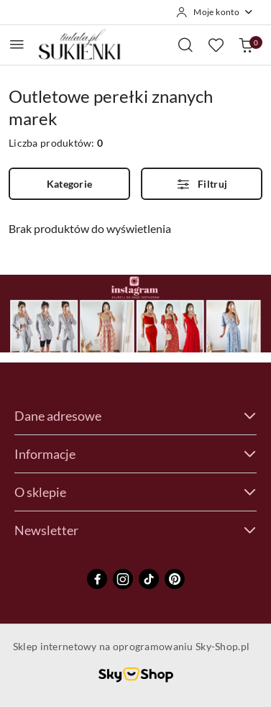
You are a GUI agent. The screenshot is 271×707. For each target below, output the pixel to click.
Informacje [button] (135, 454)
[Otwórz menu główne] (17, 44)
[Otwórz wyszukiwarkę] (185, 44)
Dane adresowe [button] (135, 416)
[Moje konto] (215, 12)
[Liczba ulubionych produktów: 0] (216, 44)
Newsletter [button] (135, 530)
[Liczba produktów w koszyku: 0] (246, 44)
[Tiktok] (149, 579)
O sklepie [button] (135, 492)
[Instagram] (123, 579)
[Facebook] (97, 579)
